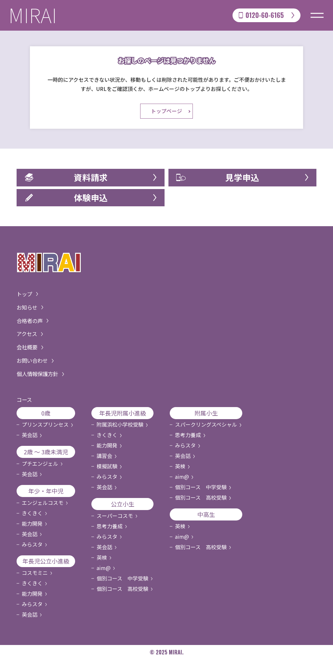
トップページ (166, 111)
